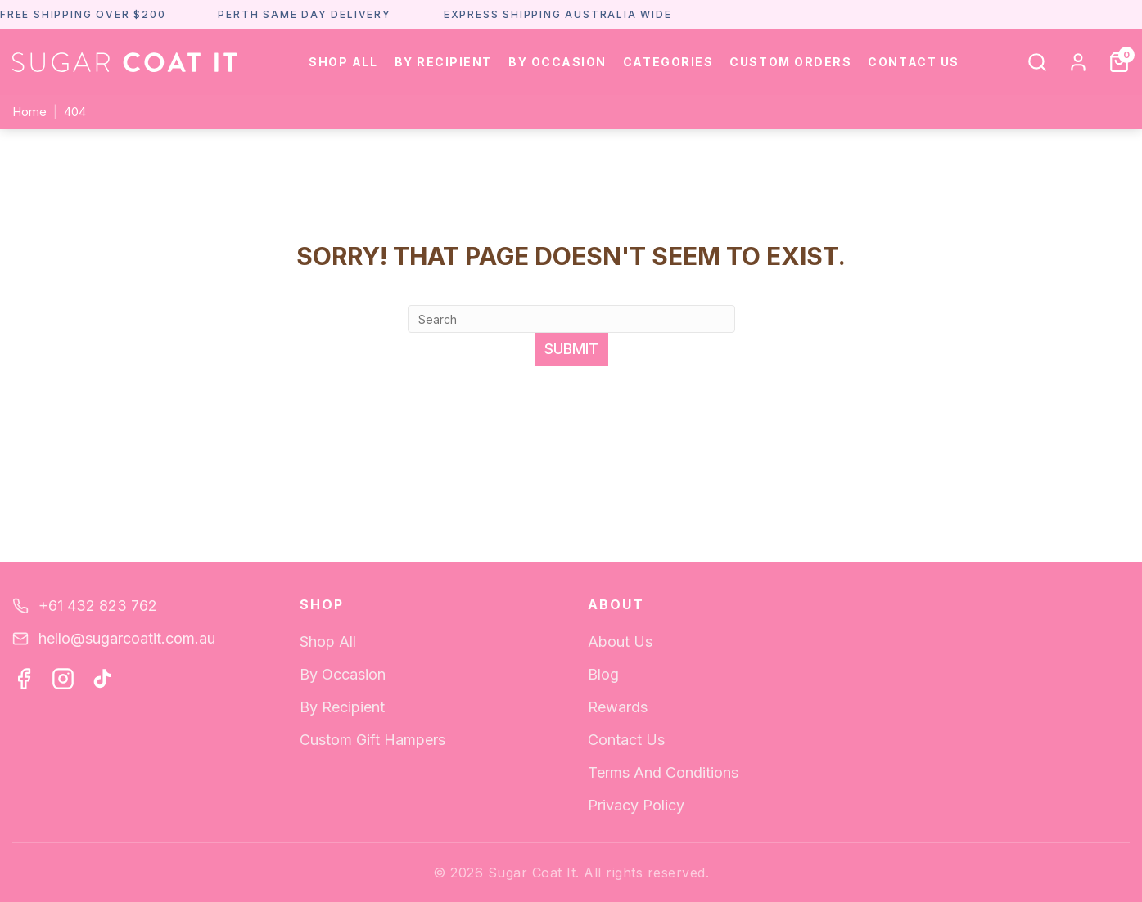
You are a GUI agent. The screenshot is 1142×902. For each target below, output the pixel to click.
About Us (620, 641)
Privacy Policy (636, 805)
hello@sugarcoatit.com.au (126, 638)
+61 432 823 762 (97, 605)
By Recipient (443, 62)
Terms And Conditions (663, 772)
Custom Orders (790, 62)
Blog (603, 674)
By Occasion (557, 62)
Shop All (343, 62)
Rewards (618, 707)
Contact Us (913, 62)
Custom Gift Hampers (372, 739)
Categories (668, 62)
